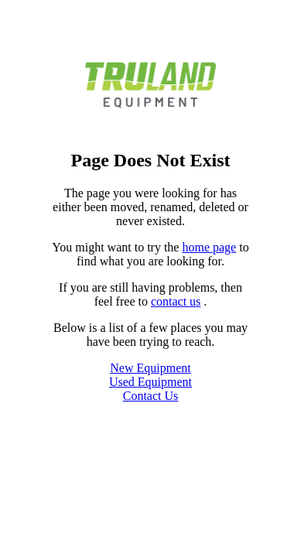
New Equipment (150, 367)
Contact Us (151, 395)
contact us (175, 301)
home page (209, 247)
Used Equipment (150, 381)
